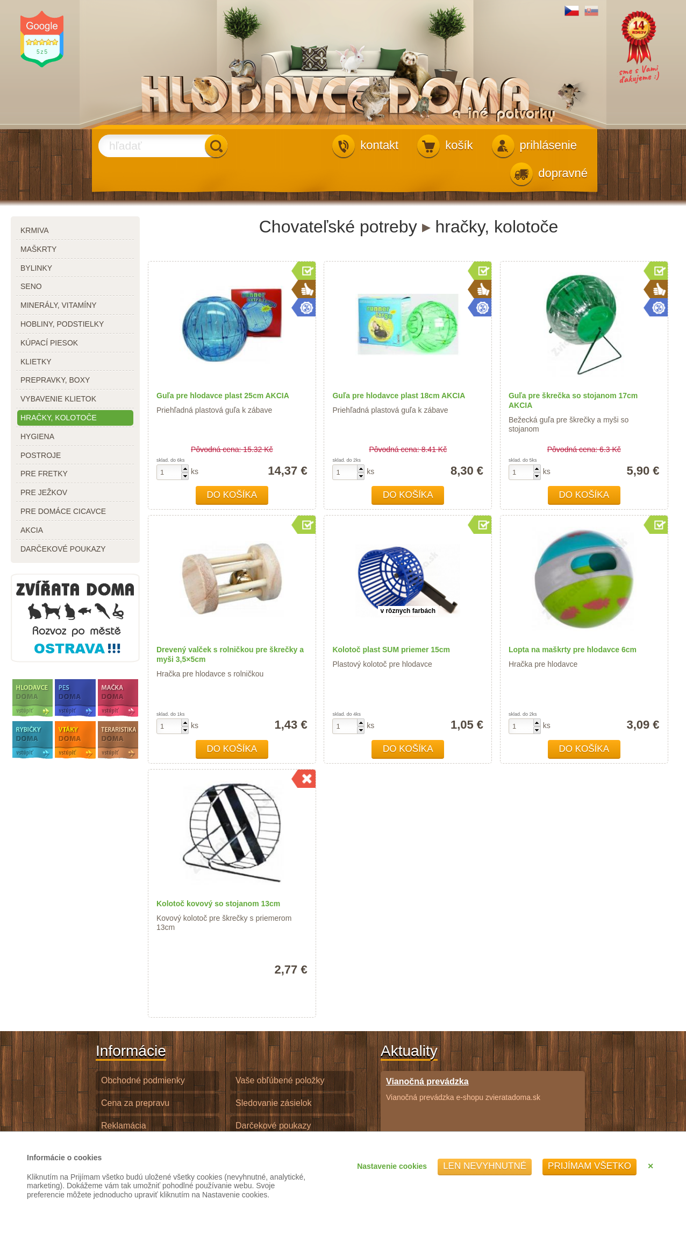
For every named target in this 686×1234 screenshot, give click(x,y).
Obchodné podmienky (143, 1080)
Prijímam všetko (589, 1166)
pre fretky (44, 473)
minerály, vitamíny (58, 305)
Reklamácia (123, 1125)
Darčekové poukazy (273, 1125)
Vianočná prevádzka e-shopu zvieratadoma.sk (463, 1089)
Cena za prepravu (135, 1103)
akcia (31, 530)
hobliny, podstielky (62, 324)
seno (31, 286)
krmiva (34, 230)
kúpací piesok (49, 343)
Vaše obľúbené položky (279, 1080)
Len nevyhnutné (484, 1166)
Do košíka (232, 495)
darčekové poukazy (63, 549)
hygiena (37, 436)
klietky (36, 361)
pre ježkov (43, 492)
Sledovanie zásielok (273, 1103)
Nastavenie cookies (392, 1166)
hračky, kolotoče (58, 417)
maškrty (38, 249)
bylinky (36, 268)
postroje (40, 455)
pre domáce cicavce (63, 511)
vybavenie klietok (58, 398)
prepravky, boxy (55, 380)
